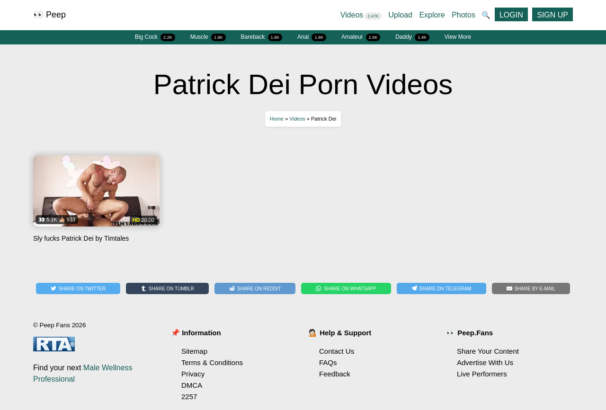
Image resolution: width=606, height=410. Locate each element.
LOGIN (511, 15)
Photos (463, 15)
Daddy (412, 37)
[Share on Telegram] (441, 288)
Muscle (208, 37)
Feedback (334, 374)
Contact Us (336, 351)
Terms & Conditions (212, 362)
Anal (311, 37)
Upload (400, 15)
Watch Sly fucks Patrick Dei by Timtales (96, 202)
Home (277, 119)
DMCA (191, 385)
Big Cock (155, 37)
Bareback (262, 37)
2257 (189, 397)
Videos (361, 15)
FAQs (328, 362)
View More (458, 37)
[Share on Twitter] (78, 288)
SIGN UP (552, 15)
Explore (432, 15)
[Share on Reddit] (254, 288)
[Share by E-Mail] (531, 288)
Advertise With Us (485, 362)
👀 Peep (49, 14)
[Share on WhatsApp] (346, 288)
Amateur (360, 37)
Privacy (193, 374)
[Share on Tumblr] (167, 288)
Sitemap (194, 351)
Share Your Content (488, 351)
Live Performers (482, 374)
